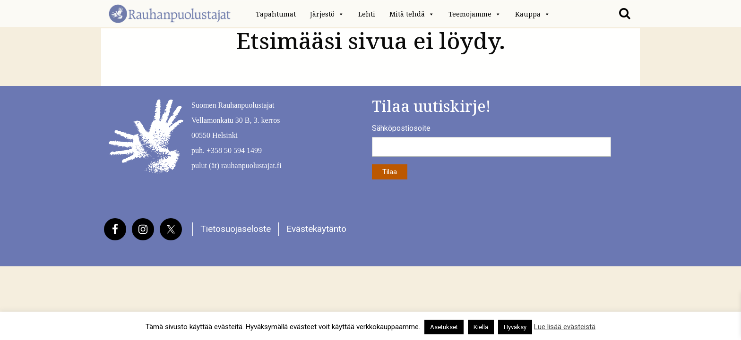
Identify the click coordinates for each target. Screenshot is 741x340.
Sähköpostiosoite (401, 128)
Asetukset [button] (444, 327)
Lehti (366, 14)
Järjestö (327, 14)
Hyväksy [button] (515, 327)
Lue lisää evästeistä (564, 327)
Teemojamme (474, 14)
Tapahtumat (276, 14)
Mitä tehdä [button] (411, 14)
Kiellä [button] (481, 327)
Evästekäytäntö (316, 228)
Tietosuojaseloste (235, 228)
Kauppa (532, 14)
